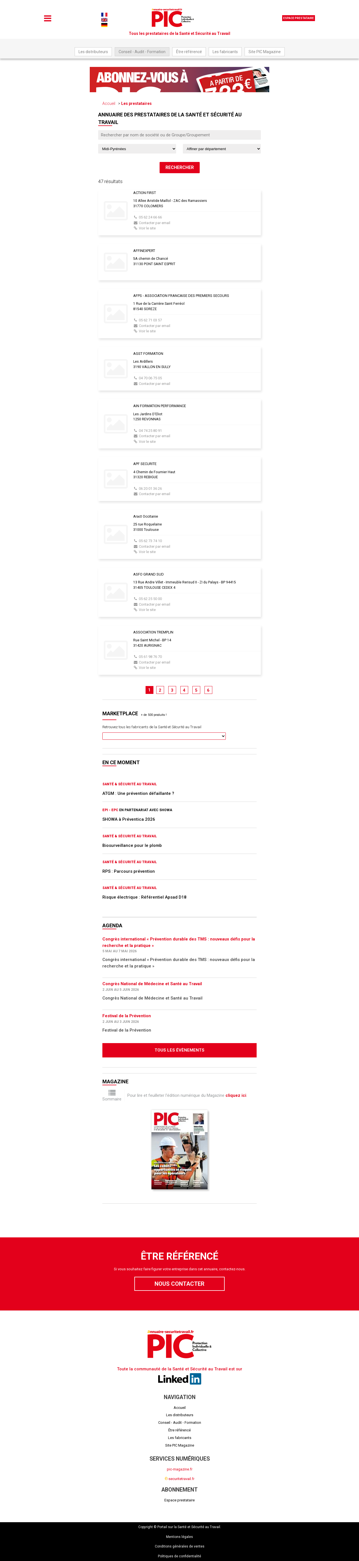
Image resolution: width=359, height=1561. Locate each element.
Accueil (108, 103)
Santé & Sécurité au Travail (129, 784)
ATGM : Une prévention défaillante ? (138, 793)
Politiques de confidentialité (179, 1556)
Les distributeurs (93, 51)
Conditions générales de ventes (179, 1546)
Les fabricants (225, 51)
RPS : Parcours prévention (128, 871)
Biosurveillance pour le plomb (132, 845)
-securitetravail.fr (179, 1479)
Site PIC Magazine (264, 51)
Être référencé (189, 51)
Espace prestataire (298, 18)
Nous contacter (179, 1283)
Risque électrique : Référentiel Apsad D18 (144, 897)
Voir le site (147, 228)
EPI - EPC (110, 810)
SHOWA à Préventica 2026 (128, 819)
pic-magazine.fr (179, 1469)
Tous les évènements (179, 1050)
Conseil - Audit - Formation (142, 51)
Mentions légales (179, 1537)
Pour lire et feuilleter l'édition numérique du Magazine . (187, 1095)
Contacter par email (154, 223)
